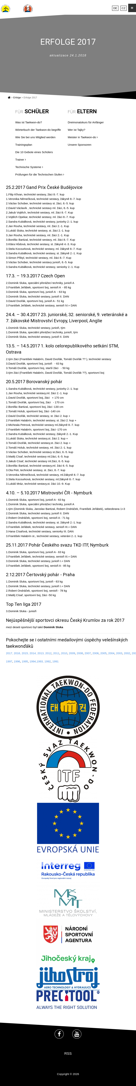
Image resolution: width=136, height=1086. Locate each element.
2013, (40, 653)
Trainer (20, 159)
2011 (56, 653)
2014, (33, 653)
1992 (47, 661)
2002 (127, 653)
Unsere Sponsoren (79, 144)
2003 (119, 653)
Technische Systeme (29, 167)
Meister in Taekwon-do (83, 137)
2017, (9, 653)
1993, (40, 661)
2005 (103, 653)
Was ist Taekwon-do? (28, 122)
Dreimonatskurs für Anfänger (86, 122)
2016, (17, 653)
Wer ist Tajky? (76, 129)
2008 (80, 653)
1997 (9, 661)
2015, (25, 653)
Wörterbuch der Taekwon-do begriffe (38, 129)
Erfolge (17, 97)
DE (115, 8)
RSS (68, 1053)
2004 (111, 653)
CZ (123, 8)
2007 (87, 653)
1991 (55, 661)
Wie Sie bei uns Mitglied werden (35, 137)
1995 (25, 661)
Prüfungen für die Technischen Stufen (39, 174)
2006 (95, 653)
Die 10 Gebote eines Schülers (34, 152)
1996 (17, 661)
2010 (64, 653)
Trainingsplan (23, 144)
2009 (72, 653)
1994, (33, 661)
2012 (48, 653)
